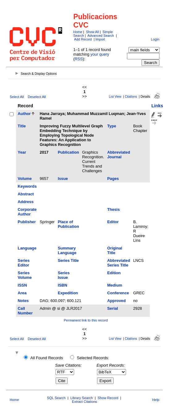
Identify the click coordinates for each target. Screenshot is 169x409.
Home (77, 32)
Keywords (27, 186)
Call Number (25, 310)
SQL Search (56, 398)
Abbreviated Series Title (118, 262)
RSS (79, 59)
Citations (131, 96)
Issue (63, 178)
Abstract (26, 194)
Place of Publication (68, 224)
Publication (68, 152)
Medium (114, 285)
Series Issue (64, 275)
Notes (23, 300)
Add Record (83, 39)
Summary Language (67, 250)
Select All (17, 97)
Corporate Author (27, 211)
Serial (112, 308)
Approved (116, 300)
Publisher (27, 221)
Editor (113, 221)
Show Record (108, 398)
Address (25, 201)
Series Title (68, 260)
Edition (113, 273)
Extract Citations (84, 401)
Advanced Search (100, 35)
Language (27, 248)
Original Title (114, 250)
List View (115, 96)
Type (111, 126)
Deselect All (37, 97)
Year (22, 152)
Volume (25, 178)
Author (24, 113)
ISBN (62, 285)
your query (100, 54)
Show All (92, 32)
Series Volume (25, 275)
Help (155, 400)
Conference (118, 293)
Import (100, 39)
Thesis (113, 209)
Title (22, 126)
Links (157, 105)
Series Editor (23, 262)
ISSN (22, 285)
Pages (113, 178)
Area (22, 293)
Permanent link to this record (86, 320)
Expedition (68, 293)
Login (155, 39)
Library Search (81, 398)
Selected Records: (93, 358)
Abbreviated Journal (118, 154)
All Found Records (46, 358)
